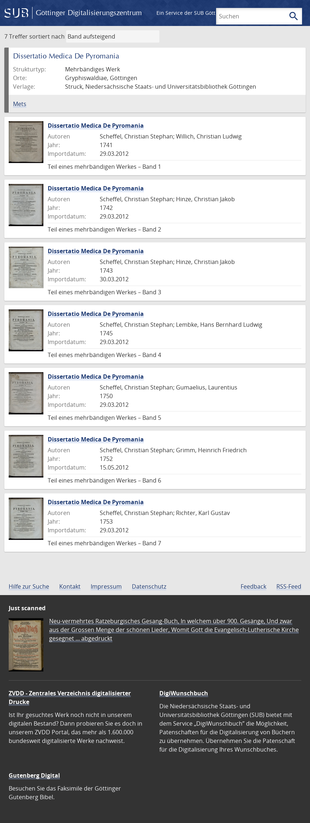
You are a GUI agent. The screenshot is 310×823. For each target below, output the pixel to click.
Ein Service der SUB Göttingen (192, 12)
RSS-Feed (288, 586)
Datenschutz (149, 586)
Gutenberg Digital (34, 775)
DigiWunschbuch (183, 693)
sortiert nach (47, 36)
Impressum (106, 586)
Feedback (253, 586)
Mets (19, 104)
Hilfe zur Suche (29, 586)
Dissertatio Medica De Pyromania (96, 125)
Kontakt (70, 586)
